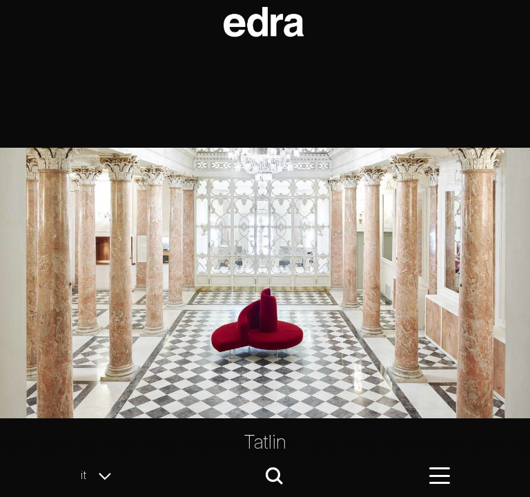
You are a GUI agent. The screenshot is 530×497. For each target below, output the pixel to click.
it (100, 475)
